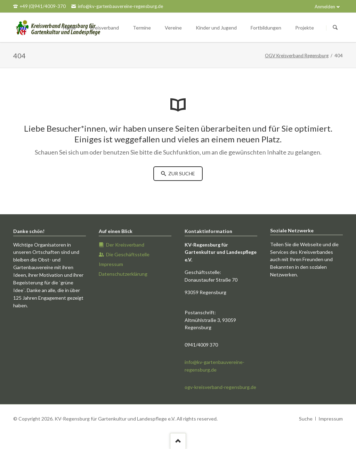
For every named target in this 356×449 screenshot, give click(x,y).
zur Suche (181, 173)
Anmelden (325, 6)
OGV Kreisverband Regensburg (297, 55)
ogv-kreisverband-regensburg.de (220, 387)
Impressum (330, 419)
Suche (306, 419)
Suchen (335, 28)
